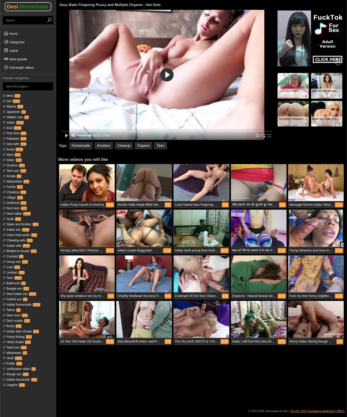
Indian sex (15, 229)
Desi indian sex (19, 294)
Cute (11, 267)
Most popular (15, 58)
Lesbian (13, 272)
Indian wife (16, 245)
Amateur (103, 145)
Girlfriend (14, 203)
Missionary (14, 353)
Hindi (12, 358)
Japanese (14, 112)
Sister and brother (20, 224)
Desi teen (14, 208)
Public (12, 363)
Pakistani (14, 138)
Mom (11, 154)
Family (12, 187)
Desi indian (16, 213)
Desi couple (16, 320)
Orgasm (143, 145)
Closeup (123, 145)
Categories (14, 41)
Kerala (11, 176)
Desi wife (14, 144)
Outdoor (13, 165)
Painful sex (14, 299)
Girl (11, 101)
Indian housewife (19, 379)
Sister (12, 160)
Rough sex (15, 374)
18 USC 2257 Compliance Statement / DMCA (317, 411)
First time (14, 133)
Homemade (81, 145)
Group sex (15, 261)
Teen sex (14, 170)
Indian (13, 122)
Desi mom (15, 315)
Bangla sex (15, 288)
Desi (28, 7)
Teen (12, 278)
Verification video (19, 369)
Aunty (12, 149)
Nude (11, 219)
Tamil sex (14, 347)
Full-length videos (19, 67)
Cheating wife (17, 240)
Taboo (11, 310)
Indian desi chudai (20, 331)
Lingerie (13, 385)
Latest (11, 50)
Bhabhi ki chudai (19, 251)
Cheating (14, 192)
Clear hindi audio (19, 235)
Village (12, 197)
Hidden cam (15, 117)
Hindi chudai (16, 342)
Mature (12, 106)
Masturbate (15, 181)
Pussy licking (17, 336)
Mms (11, 96)
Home (11, 33)
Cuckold (12, 256)
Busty (11, 326)
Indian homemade (21, 304)
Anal (11, 128)
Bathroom (14, 283)
